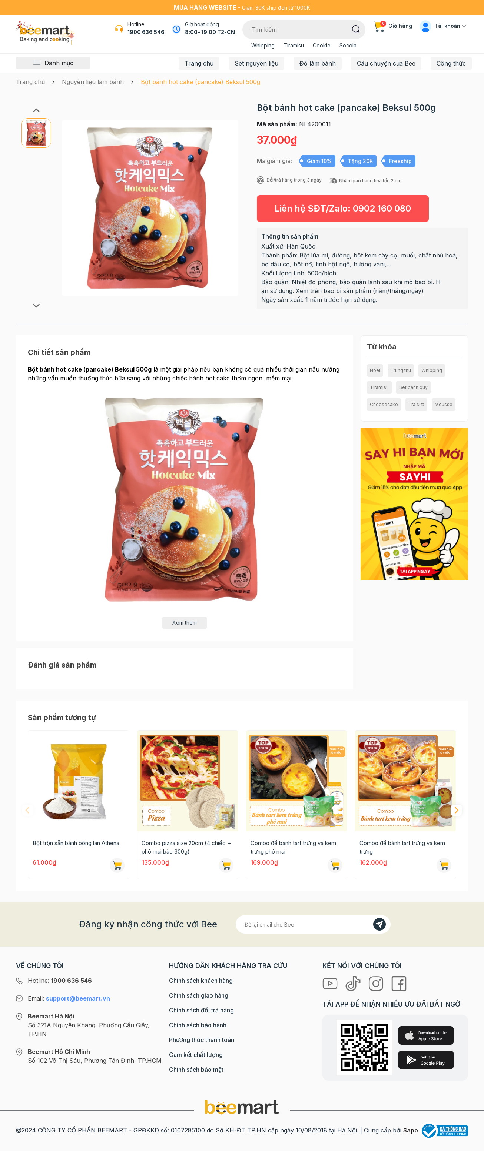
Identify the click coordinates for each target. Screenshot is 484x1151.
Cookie (322, 45)
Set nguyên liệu (256, 63)
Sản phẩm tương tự (62, 717)
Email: (69, 998)
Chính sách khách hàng (201, 980)
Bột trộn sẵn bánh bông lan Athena (76, 842)
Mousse (443, 404)
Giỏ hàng (392, 26)
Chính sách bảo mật (196, 1069)
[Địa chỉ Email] (313, 924)
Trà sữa (416, 404)
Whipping (263, 45)
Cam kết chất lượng (196, 1054)
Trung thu (401, 370)
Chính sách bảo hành (197, 1025)
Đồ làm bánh (317, 63)
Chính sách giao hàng (198, 995)
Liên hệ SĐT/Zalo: (343, 208)
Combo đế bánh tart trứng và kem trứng (402, 847)
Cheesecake (384, 404)
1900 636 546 (146, 32)
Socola (348, 45)
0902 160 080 (382, 208)
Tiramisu (294, 45)
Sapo (410, 1130)
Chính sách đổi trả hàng (201, 1010)
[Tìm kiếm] (356, 28)
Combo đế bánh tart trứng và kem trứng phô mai (293, 847)
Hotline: (60, 980)
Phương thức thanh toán (201, 1040)
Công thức (451, 63)
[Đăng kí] (379, 924)
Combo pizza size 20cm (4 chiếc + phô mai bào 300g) (186, 847)
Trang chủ (199, 63)
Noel (375, 370)
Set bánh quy (413, 387)
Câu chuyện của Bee (386, 63)
